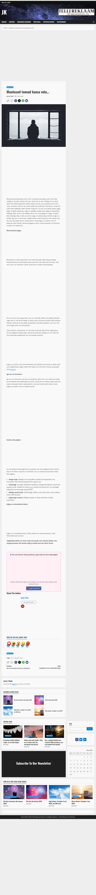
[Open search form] (93, 22)
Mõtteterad (36, 22)
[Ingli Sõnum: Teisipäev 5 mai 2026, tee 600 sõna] (59, 795)
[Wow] (21, 645)
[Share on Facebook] (76, 742)
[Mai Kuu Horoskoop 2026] (36, 795)
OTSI (70, 726)
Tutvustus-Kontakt (48, 22)
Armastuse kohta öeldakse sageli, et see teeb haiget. (11, 744)
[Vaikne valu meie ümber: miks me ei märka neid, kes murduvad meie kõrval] (33, 734)
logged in (15, 686)
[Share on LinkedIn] (84, 742)
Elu (11, 660)
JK (4, 12)
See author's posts (30, 603)
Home (5, 28)
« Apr (70, 777)
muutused (16, 660)
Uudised (4, 22)
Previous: (20, 670)
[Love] (9, 645)
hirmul (31, 487)
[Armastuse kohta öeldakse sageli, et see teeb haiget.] (12, 734)
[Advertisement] (34, 44)
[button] (8, 100)
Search (89, 731)
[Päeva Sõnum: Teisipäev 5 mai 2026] (82, 795)
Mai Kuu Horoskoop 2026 (39, 702)
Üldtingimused (61, 22)
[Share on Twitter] (80, 742)
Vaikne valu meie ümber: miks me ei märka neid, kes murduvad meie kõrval (33, 745)
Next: (47, 670)
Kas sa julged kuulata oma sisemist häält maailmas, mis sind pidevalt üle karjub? (54, 745)
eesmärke (13, 369)
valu (21, 660)
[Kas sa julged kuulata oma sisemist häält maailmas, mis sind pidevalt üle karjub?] (54, 734)
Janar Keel (10, 96)
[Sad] (28, 645)
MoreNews (62, 820)
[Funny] (15, 645)
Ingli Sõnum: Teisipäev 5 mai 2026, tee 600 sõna (8, 713)
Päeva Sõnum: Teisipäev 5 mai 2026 (39, 713)
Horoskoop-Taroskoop (24, 22)
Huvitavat (12, 22)
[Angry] (34, 645)
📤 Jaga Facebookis (34, 588)
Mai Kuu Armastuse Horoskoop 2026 (8, 702)
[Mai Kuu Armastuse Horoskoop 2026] (13, 795)
